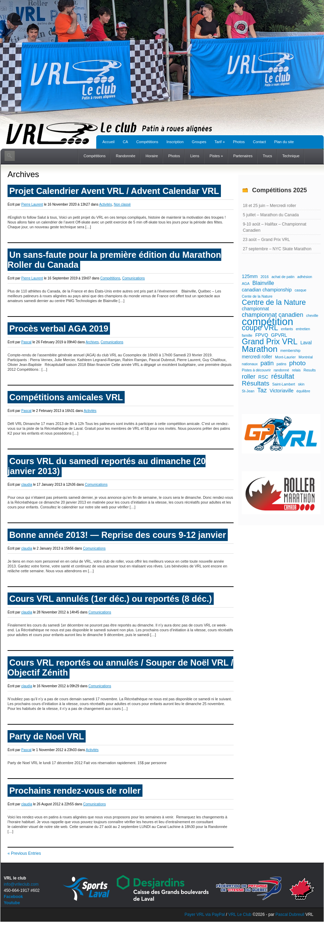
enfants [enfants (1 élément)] (287, 329)
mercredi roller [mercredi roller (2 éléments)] (257, 356)
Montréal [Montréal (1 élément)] (306, 357)
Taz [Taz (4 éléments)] (262, 390)
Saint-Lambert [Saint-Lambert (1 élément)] (283, 384)
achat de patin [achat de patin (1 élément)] (283, 277)
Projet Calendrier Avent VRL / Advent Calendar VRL (114, 191)
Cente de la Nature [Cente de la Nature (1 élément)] (257, 296)
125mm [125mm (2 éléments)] (250, 276)
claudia (26, 484)
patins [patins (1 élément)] (281, 364)
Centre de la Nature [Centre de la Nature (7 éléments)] (274, 302)
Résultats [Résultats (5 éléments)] (255, 383)
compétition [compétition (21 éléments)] (267, 322)
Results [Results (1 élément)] (309, 370)
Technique (290, 156)
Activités (105, 204)
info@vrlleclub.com (21, 884)
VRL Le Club (240, 914)
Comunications (133, 278)
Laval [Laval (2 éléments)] (306, 342)
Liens (194, 156)
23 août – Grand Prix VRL (266, 239)
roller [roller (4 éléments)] (249, 376)
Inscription (175, 142)
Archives (92, 342)
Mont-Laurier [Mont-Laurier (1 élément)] (285, 357)
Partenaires (242, 156)
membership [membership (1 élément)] (291, 350)
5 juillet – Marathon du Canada (271, 214)
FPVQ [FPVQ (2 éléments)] (261, 335)
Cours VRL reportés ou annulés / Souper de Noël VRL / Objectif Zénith (120, 667)
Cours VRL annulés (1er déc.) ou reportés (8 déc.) (110, 598)
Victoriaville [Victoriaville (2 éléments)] (282, 390)
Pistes (216, 156)
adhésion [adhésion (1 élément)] (304, 277)
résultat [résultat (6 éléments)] (282, 376)
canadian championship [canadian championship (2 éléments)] (267, 289)
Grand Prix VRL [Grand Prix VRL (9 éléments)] (270, 341)
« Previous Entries (24, 853)
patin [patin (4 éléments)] (267, 363)
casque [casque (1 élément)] (300, 290)
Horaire (152, 156)
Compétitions (147, 142)
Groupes (199, 142)
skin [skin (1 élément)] (301, 384)
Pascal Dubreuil (289, 914)
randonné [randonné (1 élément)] (281, 370)
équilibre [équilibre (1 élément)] (303, 391)
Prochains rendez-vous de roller (75, 790)
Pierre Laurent (32, 204)
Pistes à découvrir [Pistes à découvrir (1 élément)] (256, 370)
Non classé (122, 204)
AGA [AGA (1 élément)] (246, 283)
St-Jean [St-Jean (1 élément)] (248, 391)
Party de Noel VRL (46, 736)
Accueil (108, 142)
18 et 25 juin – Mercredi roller (269, 205)
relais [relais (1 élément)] (296, 370)
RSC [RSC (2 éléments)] (263, 377)
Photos (239, 142)
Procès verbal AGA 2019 (58, 328)
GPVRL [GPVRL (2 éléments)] (279, 335)
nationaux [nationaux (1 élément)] (250, 364)
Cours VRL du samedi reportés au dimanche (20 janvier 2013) (106, 466)
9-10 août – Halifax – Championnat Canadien (274, 227)
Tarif (219, 142)
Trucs (267, 156)
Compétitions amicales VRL (66, 397)
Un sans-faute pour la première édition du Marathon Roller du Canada (114, 259)
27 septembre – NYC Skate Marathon (277, 248)
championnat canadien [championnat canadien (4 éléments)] (272, 315)
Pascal (26, 342)
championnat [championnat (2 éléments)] (255, 308)
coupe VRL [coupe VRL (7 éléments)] (260, 328)
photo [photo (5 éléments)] (297, 363)
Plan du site (284, 142)
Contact (259, 142)
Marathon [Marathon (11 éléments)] (259, 349)
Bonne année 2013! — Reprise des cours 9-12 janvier (117, 535)
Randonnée (125, 156)
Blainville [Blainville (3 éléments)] (263, 283)
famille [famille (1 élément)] (247, 335)
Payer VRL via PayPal (205, 914)
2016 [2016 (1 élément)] (265, 277)
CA (125, 142)
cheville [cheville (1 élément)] (312, 315)
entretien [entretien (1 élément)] (303, 329)
